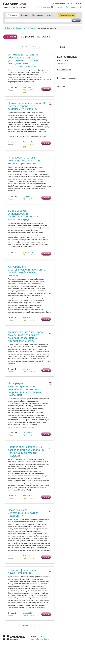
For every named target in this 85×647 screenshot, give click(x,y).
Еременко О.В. (28, 318)
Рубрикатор (12, 15)
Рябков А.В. (27, 556)
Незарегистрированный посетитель (66, 4)
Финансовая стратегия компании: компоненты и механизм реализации (24, 160)
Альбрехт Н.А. (28, 252)
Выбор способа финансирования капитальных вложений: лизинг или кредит (23, 215)
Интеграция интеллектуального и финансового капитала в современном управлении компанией (24, 389)
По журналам (44, 36)
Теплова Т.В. (28, 433)
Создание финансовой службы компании (22, 572)
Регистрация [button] (71, 7)
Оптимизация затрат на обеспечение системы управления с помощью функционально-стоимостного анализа (23, 60)
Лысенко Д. (27, 369)
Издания (24, 15)
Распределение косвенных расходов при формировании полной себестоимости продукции (26, 451)
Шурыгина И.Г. (28, 142)
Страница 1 (25, 47)
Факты (50, 15)
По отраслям (26, 36)
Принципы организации (67, 78)
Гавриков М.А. (28, 496)
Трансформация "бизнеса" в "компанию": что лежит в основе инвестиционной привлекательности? (25, 336)
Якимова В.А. (28, 87)
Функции (61, 86)
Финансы (31, 28)
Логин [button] (59, 7)
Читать (46, 89)
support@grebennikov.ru (40, 639)
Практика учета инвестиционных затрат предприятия (23, 512)
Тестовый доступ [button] (67, 15)
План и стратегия (64, 70)
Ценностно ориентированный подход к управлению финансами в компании (26, 106)
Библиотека (9, 28)
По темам (10, 36)
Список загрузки (44, 7)
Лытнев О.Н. (27, 196)
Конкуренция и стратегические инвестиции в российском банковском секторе (26, 271)
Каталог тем (20, 28)
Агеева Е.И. (27, 613)
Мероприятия (37, 15)
